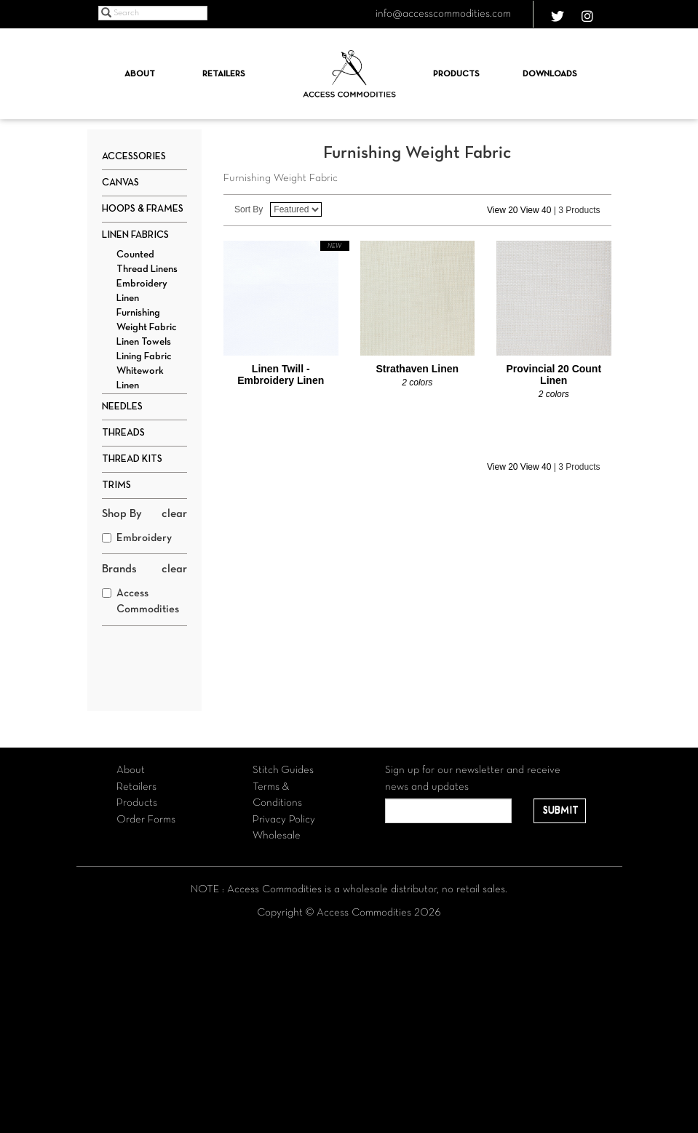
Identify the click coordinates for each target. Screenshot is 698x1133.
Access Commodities (140, 601)
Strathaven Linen (417, 369)
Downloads (550, 74)
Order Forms (145, 819)
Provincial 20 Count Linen (553, 374)
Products (456, 74)
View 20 (502, 210)
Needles (122, 407)
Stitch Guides (283, 770)
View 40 (535, 210)
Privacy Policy (284, 819)
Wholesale (277, 835)
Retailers (223, 74)
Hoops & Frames (142, 209)
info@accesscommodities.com (443, 14)
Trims (116, 485)
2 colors (417, 382)
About (139, 74)
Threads (123, 433)
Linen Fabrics (135, 235)
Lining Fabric (144, 356)
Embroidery (137, 538)
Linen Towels (143, 342)
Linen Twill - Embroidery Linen (280, 374)
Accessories (134, 156)
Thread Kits (132, 459)
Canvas (120, 183)
